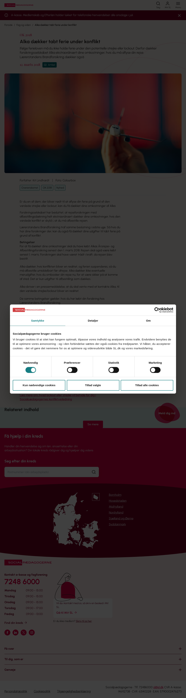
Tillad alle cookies (147, 385)
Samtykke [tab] (37, 320)
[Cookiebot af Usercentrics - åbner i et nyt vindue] (157, 310)
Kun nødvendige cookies (39, 385)
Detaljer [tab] (93, 320)
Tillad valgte (93, 385)
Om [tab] (148, 320)
